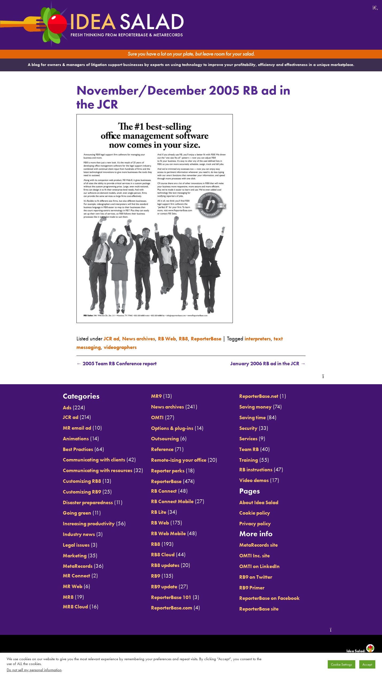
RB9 (152, 576)
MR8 (56, 597)
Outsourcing (162, 438)
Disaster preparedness (78, 502)
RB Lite (155, 512)
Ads (55, 407)
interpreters (272, 338)
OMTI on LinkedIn (265, 566)
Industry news (68, 534)
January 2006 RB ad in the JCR (263, 363)
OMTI (154, 417)
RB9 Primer (257, 587)
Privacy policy (261, 523)
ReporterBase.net (265, 396)
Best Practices (67, 449)
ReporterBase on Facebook (277, 598)
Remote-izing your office (178, 460)
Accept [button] (367, 664)
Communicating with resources (89, 470)
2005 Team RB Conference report (121, 363)
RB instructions (261, 469)
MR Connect (65, 575)
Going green (66, 512)
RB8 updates (163, 565)
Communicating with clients (85, 459)
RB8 (192, 338)
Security (253, 428)
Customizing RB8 (71, 481)
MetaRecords (66, 566)
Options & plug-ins (171, 428)
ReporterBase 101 (169, 597)
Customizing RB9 (71, 491)
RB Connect (161, 490)
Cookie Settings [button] (341, 664)
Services (253, 438)
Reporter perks (165, 470)
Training (254, 460)
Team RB (254, 449)
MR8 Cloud (64, 606)
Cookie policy (260, 512)
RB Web (174, 338)
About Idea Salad (265, 502)
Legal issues (65, 544)
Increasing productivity (79, 523)
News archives (142, 338)
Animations (64, 438)
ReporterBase (217, 338)
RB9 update (161, 586)
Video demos (259, 480)
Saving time (258, 417)
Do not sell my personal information (34, 669)
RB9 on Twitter (261, 576)
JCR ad (112, 338)
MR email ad (66, 428)
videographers (126, 346)
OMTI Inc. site (260, 555)
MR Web (61, 586)
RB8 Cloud (160, 554)
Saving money (261, 406)
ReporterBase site (265, 608)
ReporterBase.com (170, 607)
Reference (159, 449)
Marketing (63, 555)
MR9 (153, 396)
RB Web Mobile (166, 533)
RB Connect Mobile (170, 501)
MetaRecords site (264, 545)
